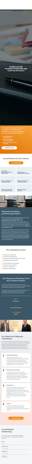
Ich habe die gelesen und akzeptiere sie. (14, 456)
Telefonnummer (5, 437)
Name (3, 432)
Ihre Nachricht (4, 446)
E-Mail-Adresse (4, 441)
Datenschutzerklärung (11, 456)
